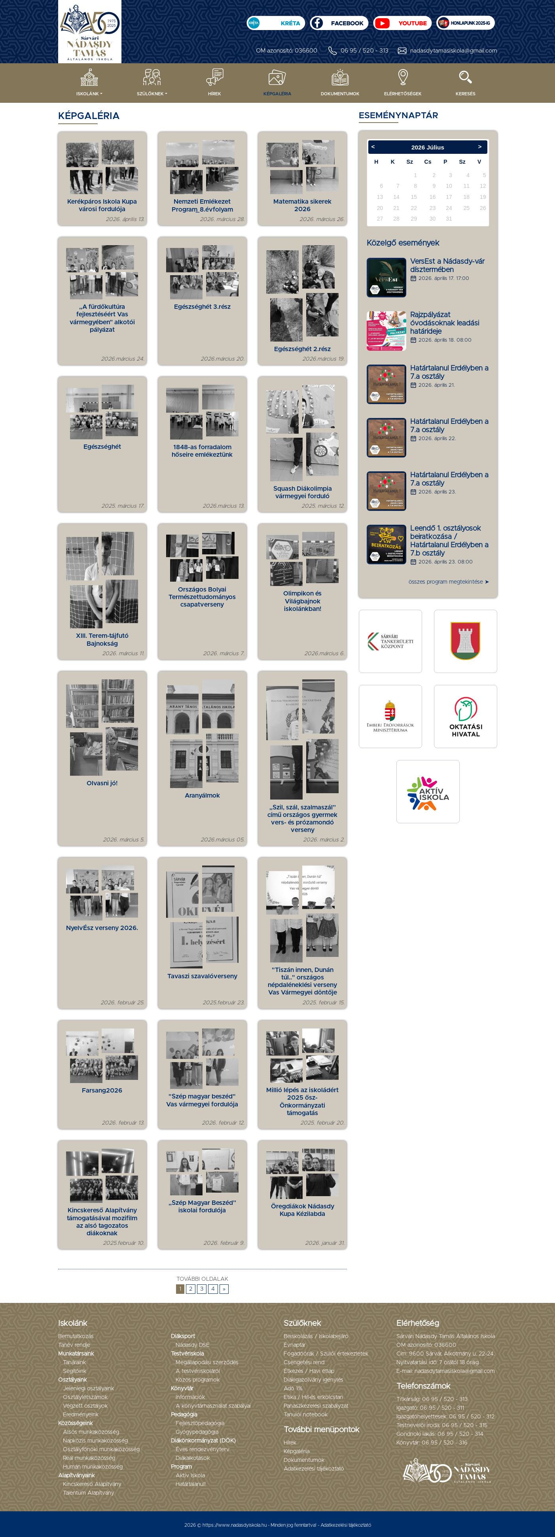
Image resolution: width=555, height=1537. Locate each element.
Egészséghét (102, 447)
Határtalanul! (191, 1484)
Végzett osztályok (85, 1406)
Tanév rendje (74, 1345)
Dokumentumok (340, 81)
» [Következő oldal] (224, 1289)
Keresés (465, 81)
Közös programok (198, 1380)
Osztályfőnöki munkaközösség (101, 1449)
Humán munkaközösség (93, 1467)
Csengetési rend (304, 1362)
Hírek (215, 81)
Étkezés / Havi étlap (309, 1371)
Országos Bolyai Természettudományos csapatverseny (202, 597)
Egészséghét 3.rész (202, 307)
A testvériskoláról (198, 1371)
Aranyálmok (202, 795)
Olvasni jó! (102, 783)
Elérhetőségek (403, 81)
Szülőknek (150, 81)
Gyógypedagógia (197, 1432)
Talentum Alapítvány (88, 1493)
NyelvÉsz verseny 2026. (102, 928)
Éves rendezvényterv (202, 1449)
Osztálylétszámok (85, 1397)
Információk (190, 1397)
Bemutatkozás (76, 1336)
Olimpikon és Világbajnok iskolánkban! (302, 601)
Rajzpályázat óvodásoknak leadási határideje (444, 323)
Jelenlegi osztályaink (88, 1388)
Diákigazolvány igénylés (313, 1380)
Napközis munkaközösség (95, 1441)
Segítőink (74, 1371)
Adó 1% (293, 1388)
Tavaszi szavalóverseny (202, 976)
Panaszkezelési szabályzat (316, 1406)
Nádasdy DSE (193, 1345)
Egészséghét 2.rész (302, 349)
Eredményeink (80, 1415)
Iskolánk (87, 81)
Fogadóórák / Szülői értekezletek (326, 1354)
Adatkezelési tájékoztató (314, 1469)
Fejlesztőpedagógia (200, 1423)
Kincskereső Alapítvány (92, 1484)
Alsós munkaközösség (91, 1432)
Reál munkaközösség (89, 1458)
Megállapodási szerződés (207, 1362)
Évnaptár (295, 1345)
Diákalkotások (193, 1458)
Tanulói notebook (306, 1415)
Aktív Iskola (190, 1475)
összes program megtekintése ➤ (449, 582)
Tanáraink (74, 1362)
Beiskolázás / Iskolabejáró (316, 1336)
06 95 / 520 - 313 (357, 51)
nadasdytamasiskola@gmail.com (446, 51)
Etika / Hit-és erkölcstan (313, 1397)
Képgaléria (277, 81)
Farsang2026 (102, 1090)
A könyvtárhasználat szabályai (213, 1406)
